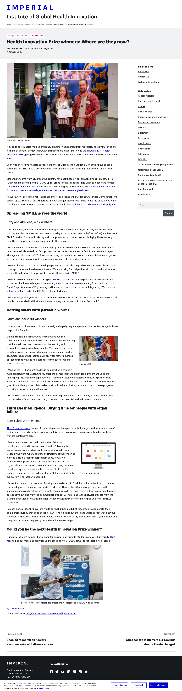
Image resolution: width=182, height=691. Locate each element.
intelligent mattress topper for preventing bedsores (60, 190)
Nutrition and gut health (149, 175)
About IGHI (143, 71)
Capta (10, 326)
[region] (91, 685)
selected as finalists (18, 291)
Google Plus (74, 672)
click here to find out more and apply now (93, 204)
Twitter (57, 672)
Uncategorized (55, 613)
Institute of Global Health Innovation (52, 16)
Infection (142, 159)
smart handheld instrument (29, 186)
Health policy (144, 143)
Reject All (138, 685)
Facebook (51, 672)
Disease (142, 127)
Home (9, 24)
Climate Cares (145, 111)
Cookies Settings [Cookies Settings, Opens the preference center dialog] (119, 685)
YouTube (62, 672)
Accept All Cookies (158, 685)
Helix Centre (144, 148)
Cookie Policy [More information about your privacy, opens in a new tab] (43, 688)
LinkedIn (68, 672)
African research (146, 95)
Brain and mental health (149, 101)
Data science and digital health (153, 117)
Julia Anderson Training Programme (155, 164)
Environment (144, 138)
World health (37, 36)
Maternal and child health (150, 169)
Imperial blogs (18, 24)
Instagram (80, 672)
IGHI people (144, 154)
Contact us (143, 76)
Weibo (85, 672)
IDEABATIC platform (63, 279)
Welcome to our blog (148, 82)
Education (143, 132)
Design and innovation (17, 36)
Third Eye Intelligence (18, 428)
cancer (141, 106)
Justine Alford (15, 48)
